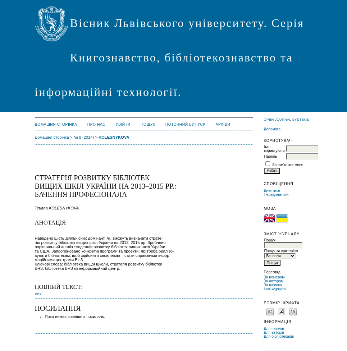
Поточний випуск (185, 124)
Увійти (123, 124)
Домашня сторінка (56, 124)
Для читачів (274, 329)
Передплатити (276, 195)
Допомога (272, 129)
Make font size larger (293, 311)
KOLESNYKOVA (114, 137)
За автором (273, 281)
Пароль (270, 156)
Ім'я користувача (274, 149)
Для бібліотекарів (279, 336)
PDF (38, 294)
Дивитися (272, 191)
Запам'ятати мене (287, 165)
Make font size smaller (270, 311)
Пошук (148, 124)
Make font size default (281, 311)
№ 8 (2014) (83, 137)
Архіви (223, 124)
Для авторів (274, 332)
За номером (274, 277)
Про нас (96, 124)
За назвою (273, 285)
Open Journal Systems (286, 119)
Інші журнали (275, 289)
